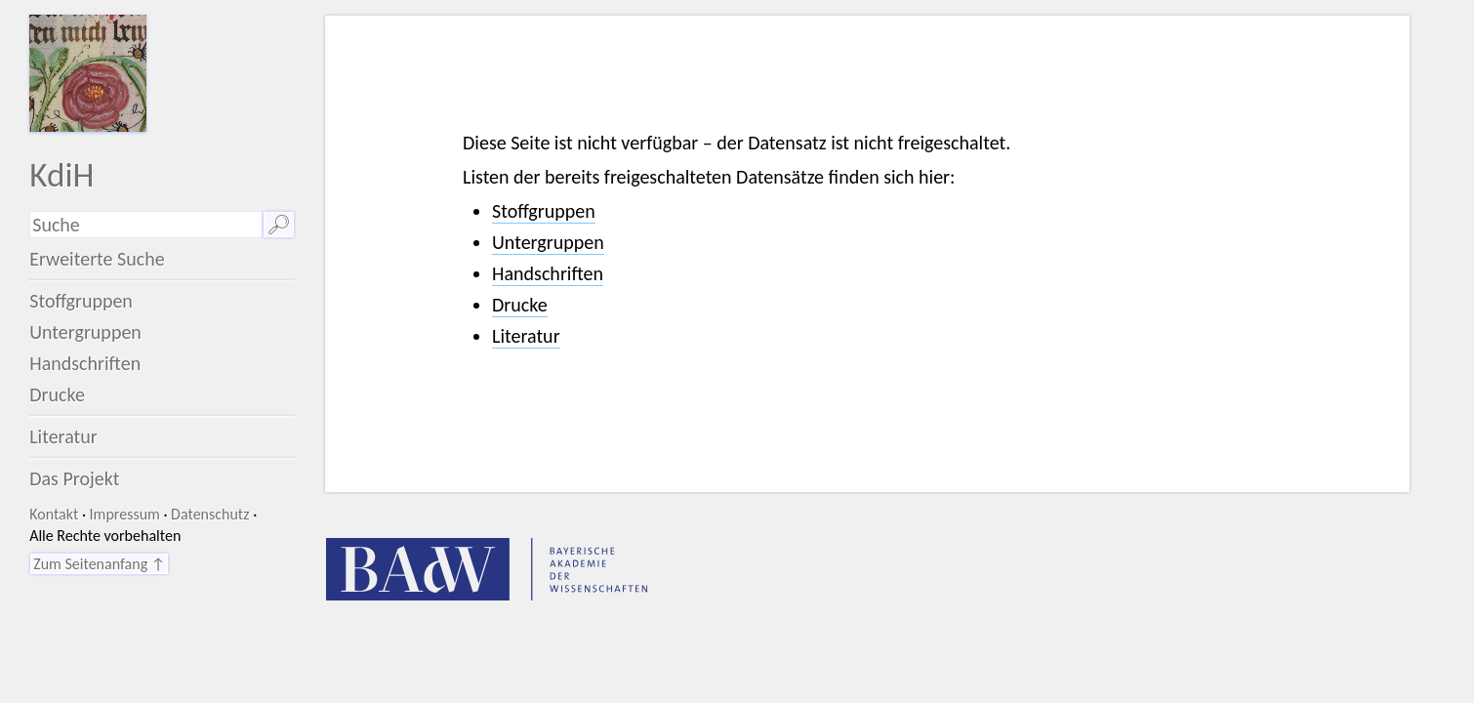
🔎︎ (278, 224)
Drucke (57, 394)
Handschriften (85, 363)
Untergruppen (85, 332)
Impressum (125, 514)
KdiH (61, 174)
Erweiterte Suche (97, 258)
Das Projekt (74, 478)
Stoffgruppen (81, 300)
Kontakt (53, 514)
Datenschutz (210, 514)
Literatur (63, 436)
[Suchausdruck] (146, 224)
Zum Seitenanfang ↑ (99, 564)
